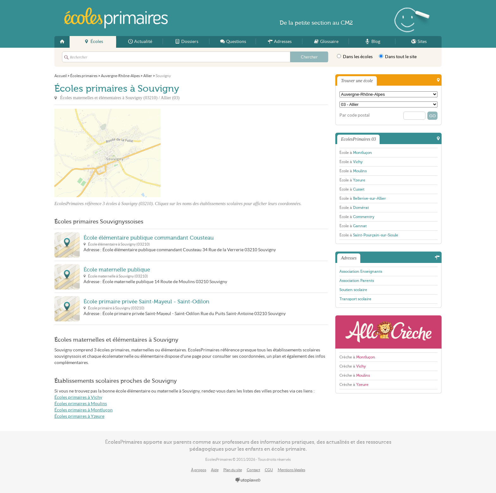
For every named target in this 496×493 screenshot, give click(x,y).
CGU (269, 470)
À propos (198, 470)
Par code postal (354, 115)
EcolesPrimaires (116, 18)
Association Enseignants (360, 271)
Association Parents (356, 280)
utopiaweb (248, 480)
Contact (253, 470)
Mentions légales (291, 470)
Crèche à (357, 357)
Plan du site (232, 470)
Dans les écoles (355, 56)
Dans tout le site (398, 56)
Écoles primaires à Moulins (80, 403)
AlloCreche (388, 332)
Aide (215, 470)
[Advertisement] (217, 153)
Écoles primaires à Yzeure (79, 416)
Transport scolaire (355, 299)
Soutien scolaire (353, 290)
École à (355, 152)
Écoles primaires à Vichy (78, 397)
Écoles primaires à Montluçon (83, 410)
